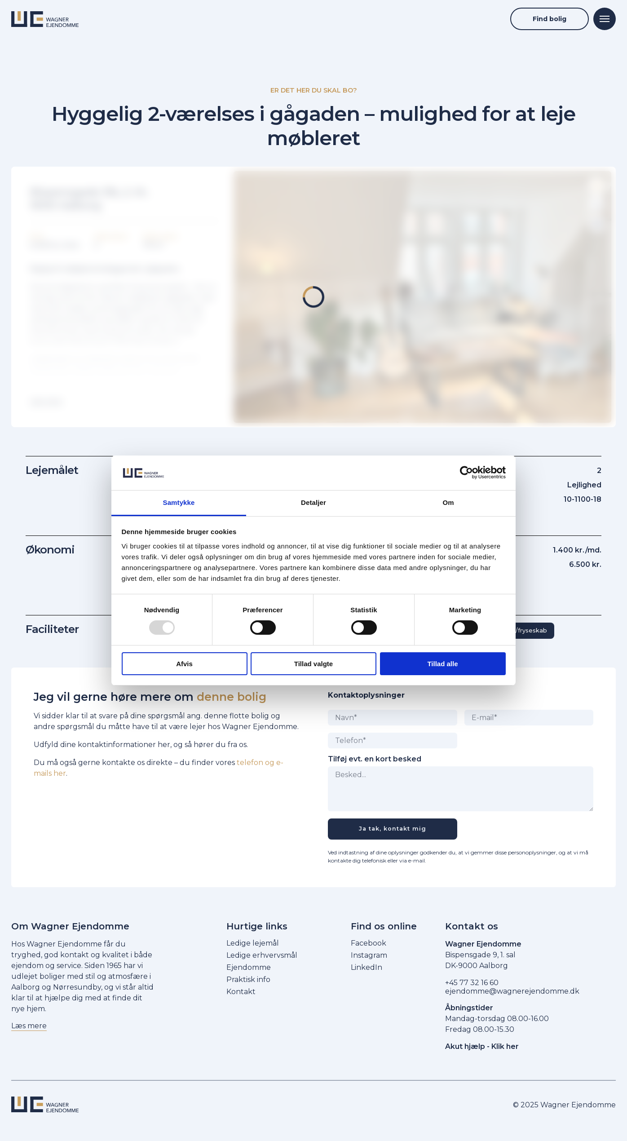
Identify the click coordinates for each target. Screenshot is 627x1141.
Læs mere (29, 1026)
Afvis (184, 664)
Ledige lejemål (252, 943)
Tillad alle (442, 664)
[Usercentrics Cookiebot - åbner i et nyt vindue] (466, 472)
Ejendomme (248, 967)
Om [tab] (448, 502)
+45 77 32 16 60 (472, 982)
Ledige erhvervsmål (261, 955)
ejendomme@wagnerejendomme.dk (512, 991)
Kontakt (241, 991)
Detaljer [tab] (313, 502)
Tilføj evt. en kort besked (374, 759)
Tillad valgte (313, 664)
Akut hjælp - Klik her (482, 1046)
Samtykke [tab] (179, 502)
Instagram (369, 955)
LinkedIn (366, 967)
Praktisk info (248, 979)
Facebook (368, 943)
